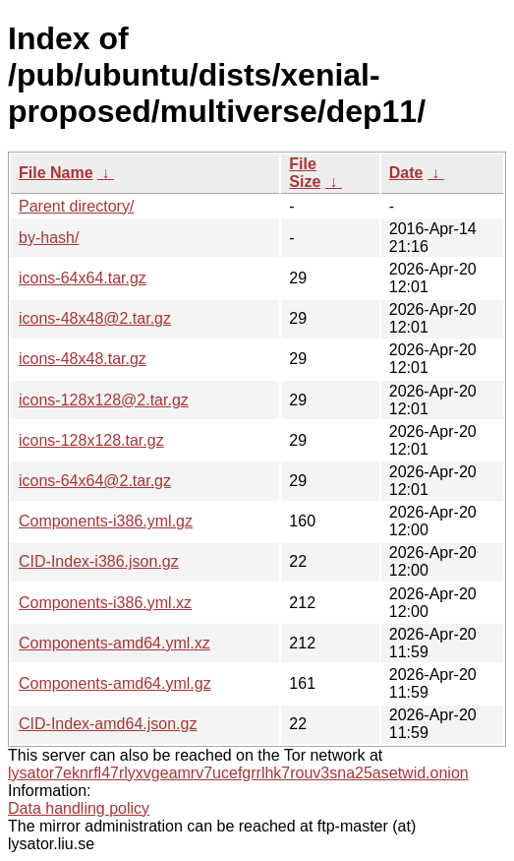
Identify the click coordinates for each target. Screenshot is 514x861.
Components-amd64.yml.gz (115, 683)
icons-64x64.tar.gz (82, 278)
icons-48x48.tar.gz (82, 358)
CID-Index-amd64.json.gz (108, 723)
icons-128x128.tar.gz (91, 440)
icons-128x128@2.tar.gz (104, 400)
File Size (304, 172)
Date (406, 172)
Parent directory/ (76, 206)
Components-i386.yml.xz (105, 602)
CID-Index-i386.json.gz (99, 561)
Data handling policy (78, 808)
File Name (56, 172)
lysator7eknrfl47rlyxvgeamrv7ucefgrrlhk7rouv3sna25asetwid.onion (238, 773)
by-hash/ (49, 237)
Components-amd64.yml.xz (114, 643)
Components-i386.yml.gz (106, 521)
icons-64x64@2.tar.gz (95, 480)
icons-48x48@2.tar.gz (95, 318)
